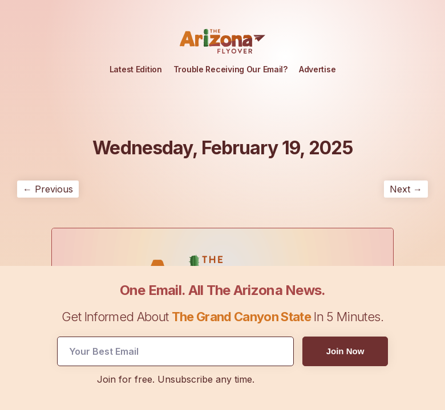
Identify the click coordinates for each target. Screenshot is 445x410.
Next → (406, 189)
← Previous (48, 189)
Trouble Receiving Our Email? (230, 69)
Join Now (345, 351)
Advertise (317, 69)
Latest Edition (136, 69)
